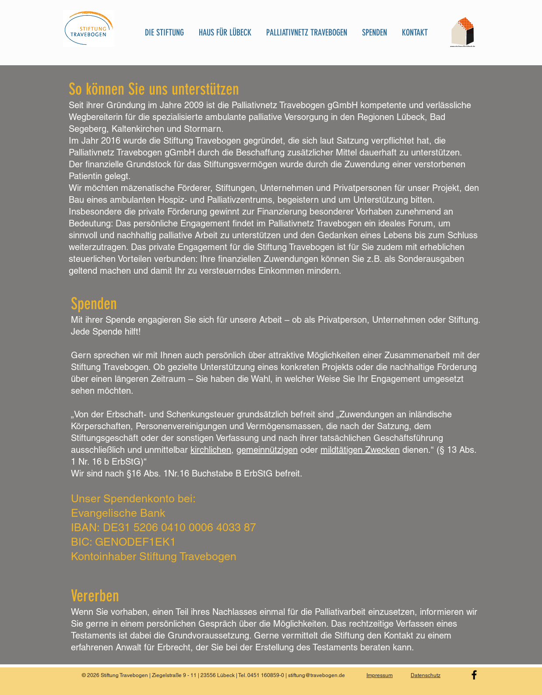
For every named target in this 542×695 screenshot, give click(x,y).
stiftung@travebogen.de (316, 675)
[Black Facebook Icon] (474, 675)
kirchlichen (210, 450)
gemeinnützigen (267, 450)
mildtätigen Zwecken (360, 450)
